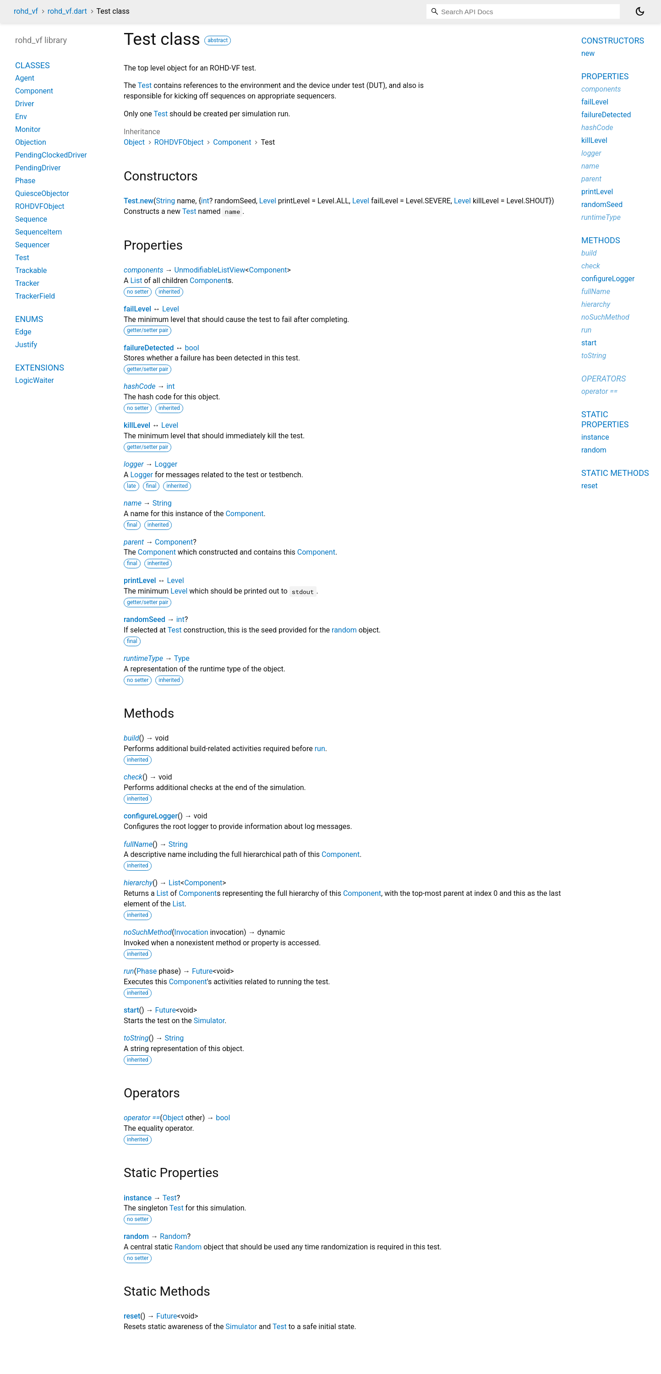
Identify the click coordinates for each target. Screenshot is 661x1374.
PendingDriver (37, 168)
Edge (23, 331)
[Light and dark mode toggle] (640, 11)
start (131, 1010)
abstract (218, 40)
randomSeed (144, 619)
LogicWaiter (34, 380)
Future (202, 971)
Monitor (27, 129)
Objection (30, 142)
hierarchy (138, 882)
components (144, 270)
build (131, 738)
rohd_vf (26, 11)
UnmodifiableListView (210, 270)
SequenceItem (38, 232)
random (344, 630)
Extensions (39, 367)
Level (267, 200)
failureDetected (149, 348)
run (320, 748)
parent (134, 542)
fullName (138, 844)
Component (232, 142)
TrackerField (35, 296)
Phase (147, 971)
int (205, 200)
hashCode (139, 386)
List (136, 280)
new (588, 53)
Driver (24, 103)
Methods (600, 240)
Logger (165, 464)
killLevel (137, 425)
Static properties (604, 419)
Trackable (31, 270)
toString (136, 1038)
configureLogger (151, 816)
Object (134, 142)
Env (21, 116)
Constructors (612, 40)
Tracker (27, 283)
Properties (604, 76)
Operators (603, 378)
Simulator (209, 1020)
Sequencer (32, 244)
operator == (142, 1117)
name (133, 503)
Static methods (615, 473)
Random (173, 1236)
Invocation (191, 932)
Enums (29, 319)
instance (138, 1198)
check (133, 777)
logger (134, 464)
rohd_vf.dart (67, 11)
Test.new (138, 200)
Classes (32, 65)
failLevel (137, 309)
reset (132, 1316)
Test (145, 85)
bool (192, 348)
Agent (24, 78)
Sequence (31, 219)
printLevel (140, 580)
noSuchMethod (148, 932)
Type (182, 658)
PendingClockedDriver (51, 155)
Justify (26, 344)
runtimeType (143, 658)
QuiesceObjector (42, 193)
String (165, 200)
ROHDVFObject (179, 142)
